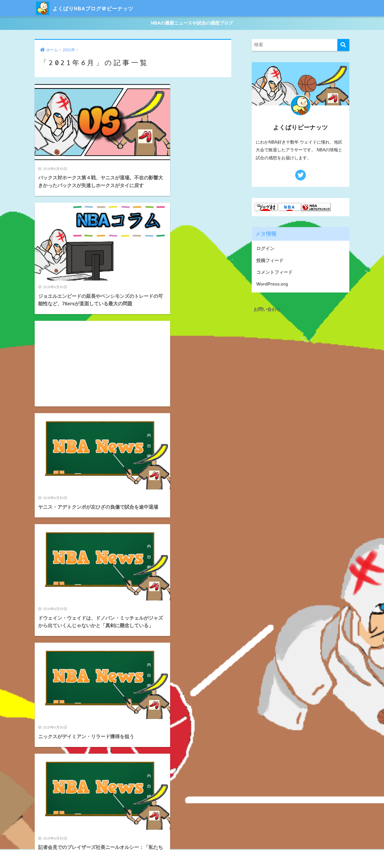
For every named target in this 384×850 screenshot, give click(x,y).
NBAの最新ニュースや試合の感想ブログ (192, 23)
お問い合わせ (267, 310)
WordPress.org (272, 285)
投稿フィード (269, 261)
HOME (192, 827)
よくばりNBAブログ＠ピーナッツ (94, 8)
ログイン (265, 249)
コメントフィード (274, 273)
